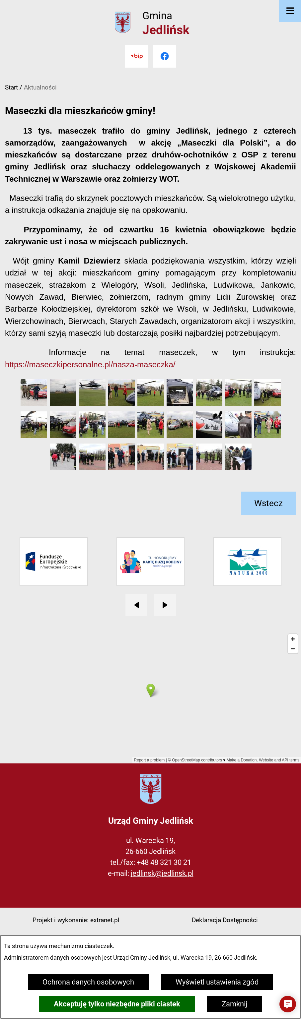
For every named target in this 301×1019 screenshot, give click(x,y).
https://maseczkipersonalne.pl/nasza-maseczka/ (90, 364)
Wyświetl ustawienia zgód (217, 982)
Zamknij (234, 1004)
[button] (34, 403)
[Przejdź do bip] (136, 56)
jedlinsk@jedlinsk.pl (162, 873)
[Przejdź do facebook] (164, 56)
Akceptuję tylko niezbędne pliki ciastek (117, 1004)
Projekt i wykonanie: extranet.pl (76, 920)
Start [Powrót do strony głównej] (11, 87)
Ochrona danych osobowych (88, 982)
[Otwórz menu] (290, 11)
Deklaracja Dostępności (225, 920)
